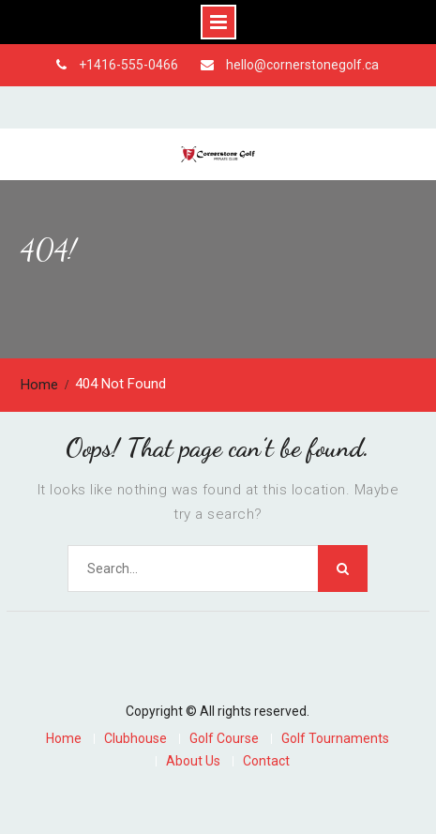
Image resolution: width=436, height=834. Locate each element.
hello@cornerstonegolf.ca (302, 64)
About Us (193, 761)
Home (64, 739)
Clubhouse (135, 739)
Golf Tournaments (335, 739)
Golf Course (224, 739)
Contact (266, 761)
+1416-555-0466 (128, 64)
